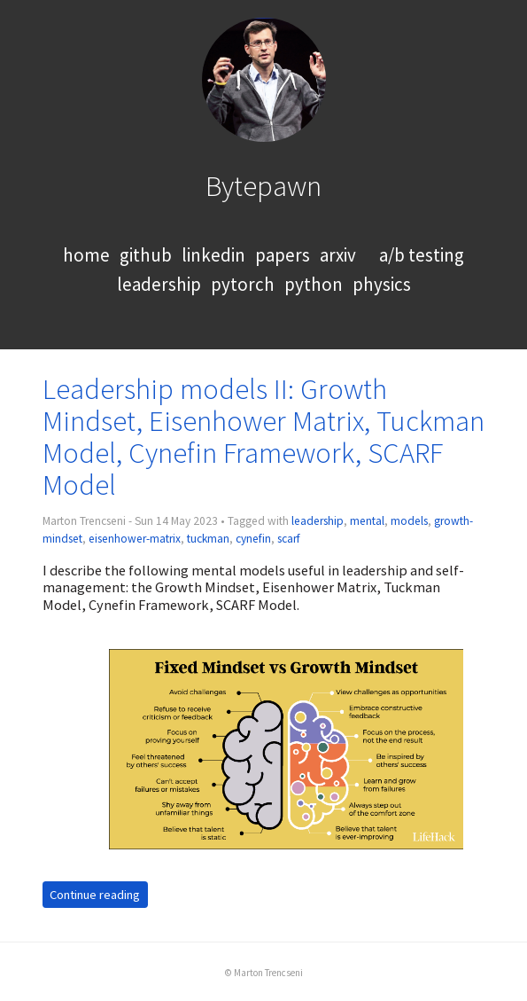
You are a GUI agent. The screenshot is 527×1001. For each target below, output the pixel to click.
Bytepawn (263, 186)
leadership (159, 284)
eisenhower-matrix (135, 538)
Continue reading (95, 895)
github (146, 255)
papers (282, 255)
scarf (288, 538)
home (86, 255)
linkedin (213, 255)
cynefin (253, 538)
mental (367, 520)
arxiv (338, 255)
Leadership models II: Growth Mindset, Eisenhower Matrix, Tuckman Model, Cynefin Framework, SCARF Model (263, 437)
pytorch (243, 284)
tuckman (208, 538)
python (313, 284)
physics (382, 284)
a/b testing (421, 255)
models (409, 520)
